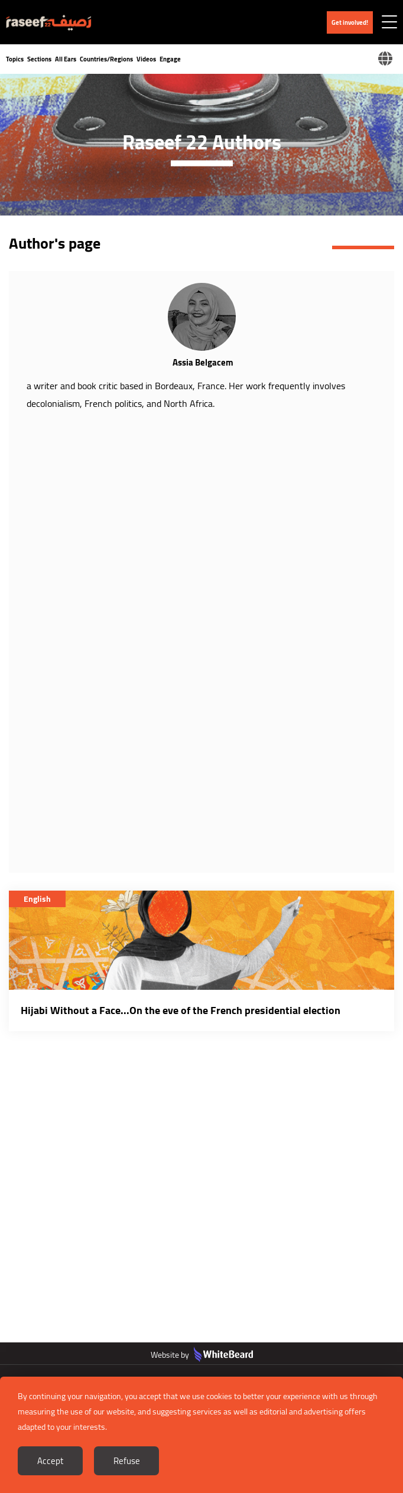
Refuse (126, 1460)
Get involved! (350, 22)
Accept (50, 1460)
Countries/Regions (106, 59)
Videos (146, 59)
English (37, 899)
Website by (202, 1354)
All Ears (65, 59)
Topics (15, 59)
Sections (39, 59)
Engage (170, 59)
